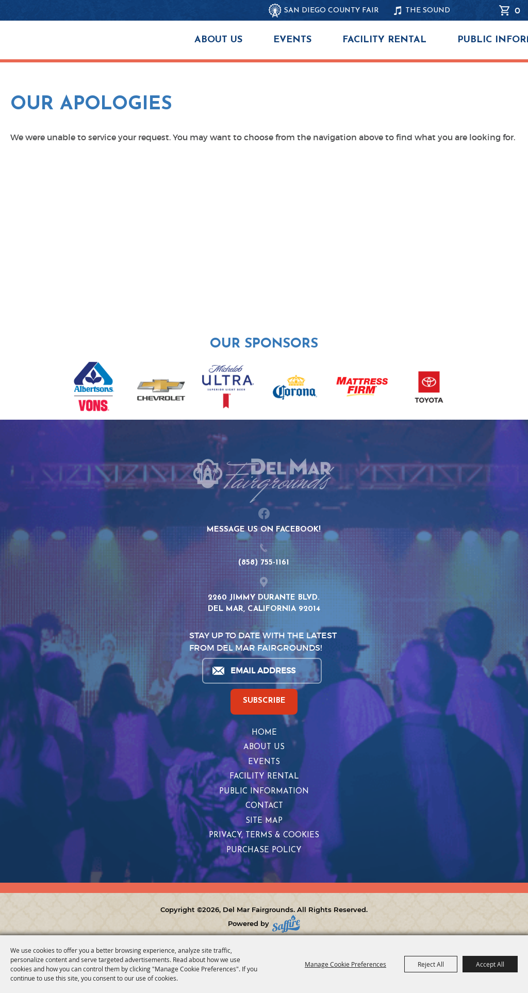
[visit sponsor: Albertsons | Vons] (93, 388)
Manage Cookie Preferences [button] (345, 964)
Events (292, 40)
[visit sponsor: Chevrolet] (161, 389)
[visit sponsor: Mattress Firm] (362, 388)
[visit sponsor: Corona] (295, 389)
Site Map (264, 821)
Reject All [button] (431, 964)
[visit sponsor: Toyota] (429, 389)
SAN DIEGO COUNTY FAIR (331, 10)
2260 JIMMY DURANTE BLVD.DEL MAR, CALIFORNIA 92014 (264, 604)
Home (264, 733)
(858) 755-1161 (263, 563)
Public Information (264, 792)
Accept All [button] (490, 964)
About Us (218, 40)
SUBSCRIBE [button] (264, 701)
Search (486, 10)
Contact (264, 806)
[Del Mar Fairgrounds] (125, 46)
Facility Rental (384, 40)
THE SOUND (427, 10)
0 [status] (517, 10)
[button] (14, 381)
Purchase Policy (264, 850)
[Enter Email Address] (261, 671)
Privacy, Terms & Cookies (264, 835)
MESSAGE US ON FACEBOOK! (264, 530)
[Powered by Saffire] (286, 924)
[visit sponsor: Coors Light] (228, 388)
